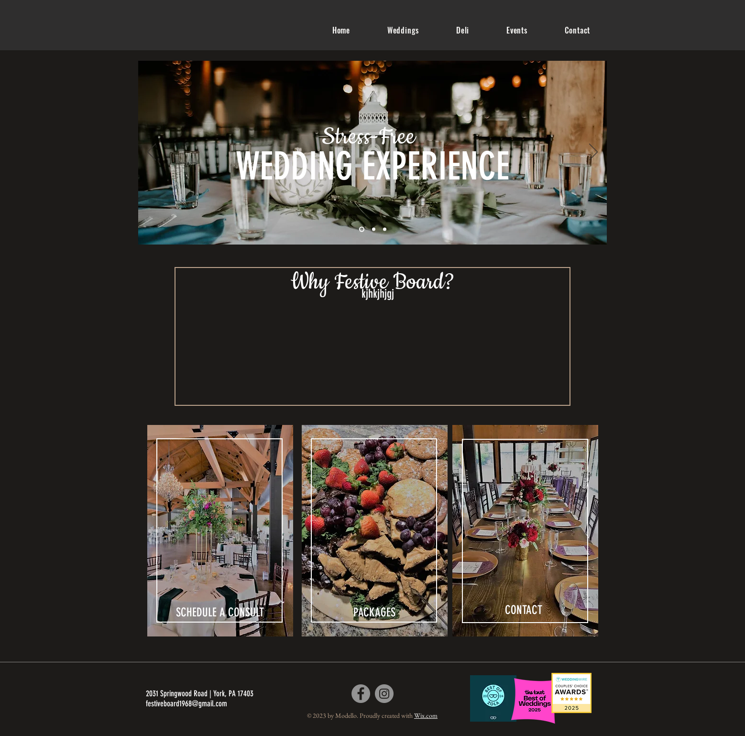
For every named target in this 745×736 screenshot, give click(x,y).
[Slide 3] (384, 229)
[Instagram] (384, 693)
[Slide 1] (361, 229)
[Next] (593, 153)
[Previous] (151, 153)
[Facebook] (360, 693)
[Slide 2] (373, 229)
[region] (219, 533)
